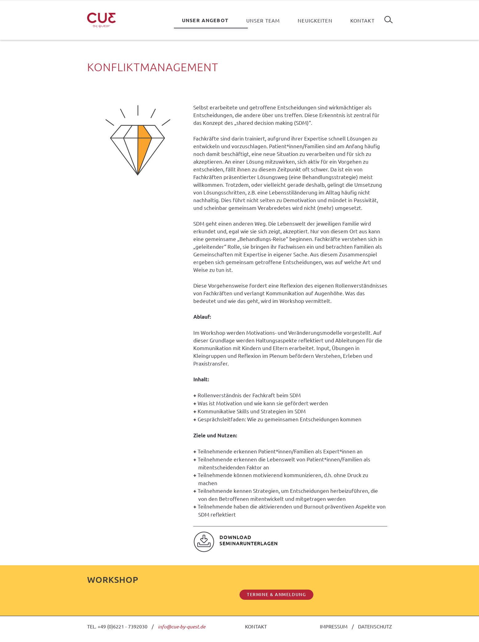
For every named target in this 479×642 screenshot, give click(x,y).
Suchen (388, 17)
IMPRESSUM (334, 626)
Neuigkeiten (315, 20)
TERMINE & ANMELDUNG (276, 594)
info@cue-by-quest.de (181, 626)
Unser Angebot (205, 20)
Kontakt (362, 20)
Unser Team (263, 20)
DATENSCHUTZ (375, 626)
